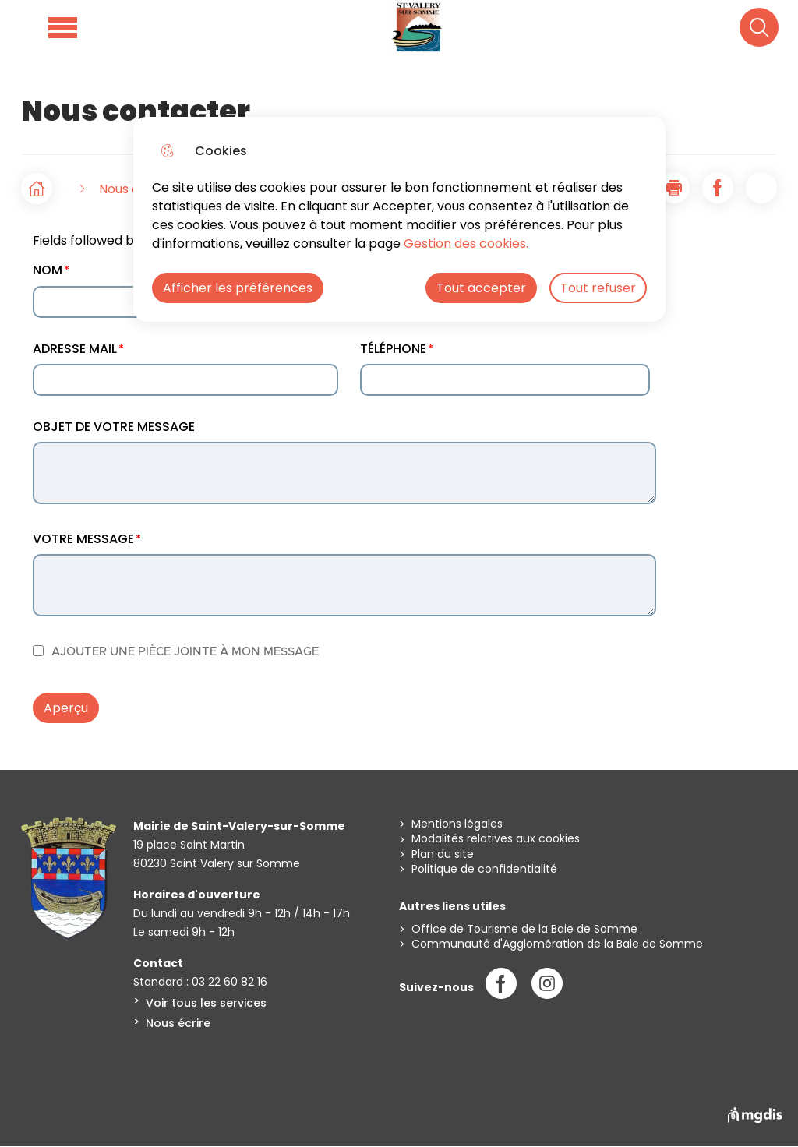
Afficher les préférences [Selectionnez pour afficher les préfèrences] (237, 288)
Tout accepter (481, 288)
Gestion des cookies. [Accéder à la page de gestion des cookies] (466, 243)
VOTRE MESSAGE (83, 538)
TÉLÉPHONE (393, 348)
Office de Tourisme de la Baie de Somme (524, 929)
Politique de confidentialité (484, 869)
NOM (47, 270)
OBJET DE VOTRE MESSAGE (114, 426)
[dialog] (399, 219)
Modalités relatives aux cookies (495, 838)
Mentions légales (457, 824)
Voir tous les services (206, 1003)
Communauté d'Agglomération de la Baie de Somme (557, 944)
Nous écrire (178, 1023)
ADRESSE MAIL (75, 348)
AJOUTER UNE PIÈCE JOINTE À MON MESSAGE (185, 652)
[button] (674, 187)
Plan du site (442, 854)
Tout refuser (598, 288)
